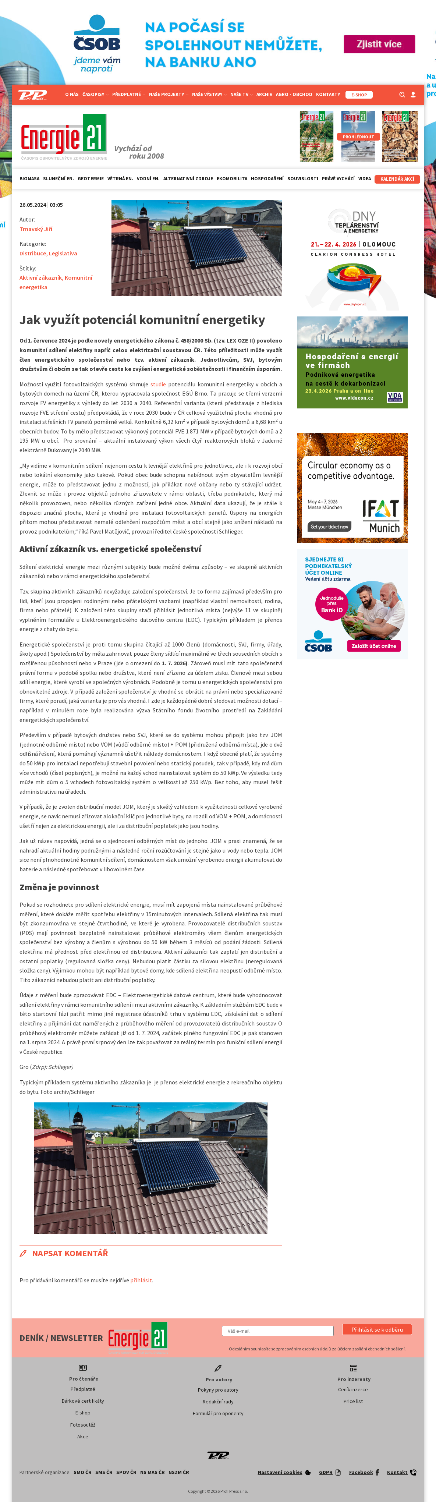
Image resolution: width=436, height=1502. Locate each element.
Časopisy (95, 94)
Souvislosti (302, 179)
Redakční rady (218, 1401)
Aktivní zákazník (41, 277)
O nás (72, 94)
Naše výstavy (209, 94)
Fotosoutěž (82, 1424)
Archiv (264, 94)
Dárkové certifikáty (83, 1401)
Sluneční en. (58, 179)
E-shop (83, 1412)
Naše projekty (168, 94)
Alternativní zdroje (188, 179)
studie (158, 384)
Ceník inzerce (353, 1389)
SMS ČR (104, 1472)
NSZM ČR (179, 1472)
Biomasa (29, 179)
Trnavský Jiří (36, 229)
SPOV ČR (126, 1472)
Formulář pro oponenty (218, 1413)
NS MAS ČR (152, 1472)
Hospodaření (267, 179)
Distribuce (33, 253)
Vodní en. (148, 179)
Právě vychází (338, 179)
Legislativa (63, 253)
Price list (353, 1401)
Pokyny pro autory (218, 1389)
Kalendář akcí (397, 179)
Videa (364, 179)
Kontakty (328, 94)
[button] (377, 1329)
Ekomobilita (232, 179)
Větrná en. (120, 179)
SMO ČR (83, 1472)
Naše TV (241, 94)
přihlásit (141, 1280)
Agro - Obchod (294, 94)
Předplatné (128, 94)
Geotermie (91, 179)
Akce (82, 1436)
